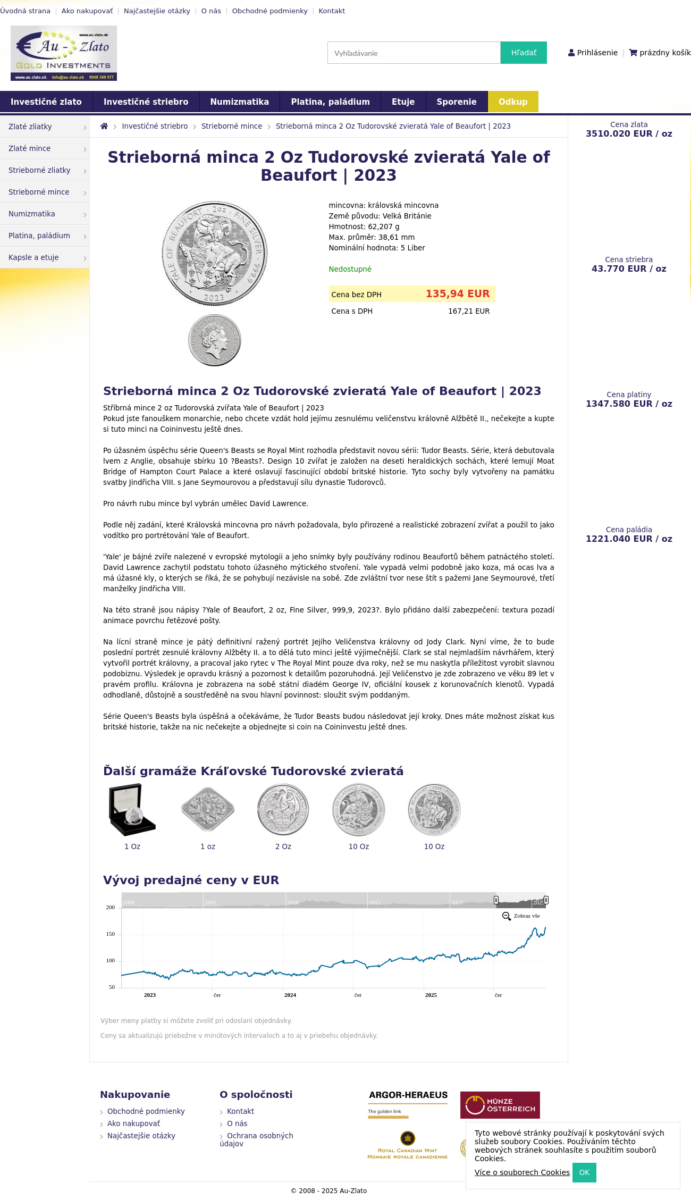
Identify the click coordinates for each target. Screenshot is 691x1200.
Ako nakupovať (87, 11)
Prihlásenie (597, 52)
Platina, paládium (330, 102)
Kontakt (332, 11)
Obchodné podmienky (270, 11)
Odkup (513, 102)
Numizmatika (239, 102)
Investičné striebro (146, 102)
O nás (211, 11)
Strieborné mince (48, 192)
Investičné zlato (46, 102)
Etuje (403, 102)
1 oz (207, 847)
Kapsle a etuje (48, 258)
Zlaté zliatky (48, 127)
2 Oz (283, 847)
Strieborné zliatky (48, 170)
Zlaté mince (48, 149)
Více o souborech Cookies (522, 1172)
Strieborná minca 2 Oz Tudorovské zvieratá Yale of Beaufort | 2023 (393, 126)
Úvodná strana (25, 11)
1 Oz (132, 847)
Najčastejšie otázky (157, 11)
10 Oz (359, 847)
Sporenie (457, 102)
